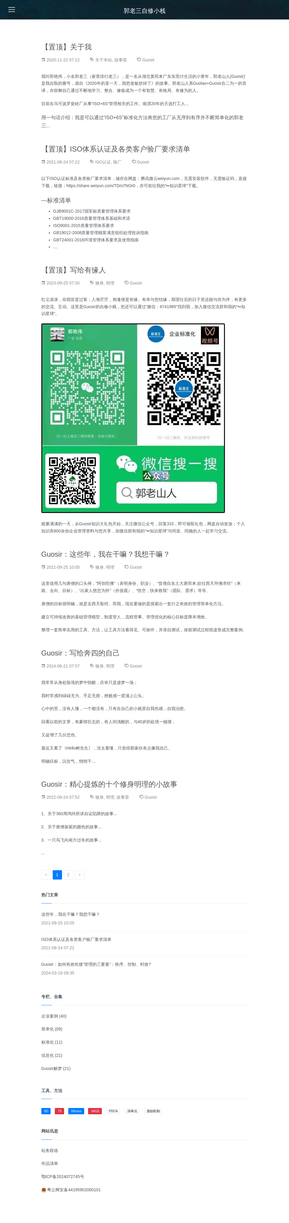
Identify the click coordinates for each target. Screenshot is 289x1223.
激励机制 (153, 1111)
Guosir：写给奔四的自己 (80, 653)
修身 (99, 283)
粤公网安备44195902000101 (71, 1189)
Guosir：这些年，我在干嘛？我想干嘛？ (105, 554)
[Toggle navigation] (12, 10)
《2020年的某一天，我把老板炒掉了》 (119, 83)
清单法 (132, 1111)
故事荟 (120, 59)
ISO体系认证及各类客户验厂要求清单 (76, 939)
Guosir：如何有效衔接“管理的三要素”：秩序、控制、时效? (96, 964)
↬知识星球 (176, 185)
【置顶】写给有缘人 (73, 270)
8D (46, 1111)
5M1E (95, 1111)
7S (60, 1111)
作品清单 (49, 1163)
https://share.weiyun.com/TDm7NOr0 (100, 185)
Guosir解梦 (51, 1068)
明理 (110, 283)
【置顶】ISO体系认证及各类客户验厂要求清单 (115, 149)
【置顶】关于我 (66, 47)
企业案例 (49, 1016)
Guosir (148, 59)
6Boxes (76, 1111)
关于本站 (103, 59)
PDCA (113, 1111)
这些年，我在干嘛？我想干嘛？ (70, 914)
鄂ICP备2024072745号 (62, 1176)
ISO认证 (103, 162)
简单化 (47, 1029)
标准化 (47, 1042)
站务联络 (49, 1150)
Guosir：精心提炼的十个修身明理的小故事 (109, 784)
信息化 (47, 1055)
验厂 (117, 162)
